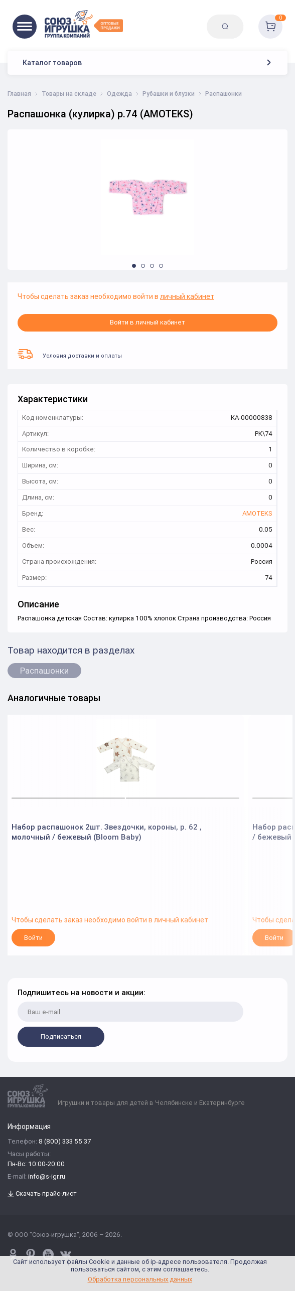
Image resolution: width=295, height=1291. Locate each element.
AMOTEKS (257, 514)
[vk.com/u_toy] (65, 1254)
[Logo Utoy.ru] (83, 24)
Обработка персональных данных (140, 1279)
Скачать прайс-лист (42, 1194)
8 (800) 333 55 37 (65, 1142)
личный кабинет (187, 296)
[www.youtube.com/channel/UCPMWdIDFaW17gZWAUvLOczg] (48, 1254)
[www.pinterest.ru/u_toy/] (13, 1254)
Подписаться (61, 1036)
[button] (134, 266)
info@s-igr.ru (46, 1177)
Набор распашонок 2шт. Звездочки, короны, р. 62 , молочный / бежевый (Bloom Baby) (107, 832)
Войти (33, 937)
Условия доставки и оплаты (70, 354)
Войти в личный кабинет (147, 322)
